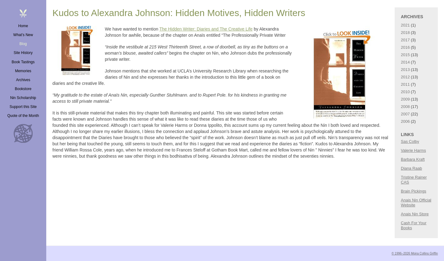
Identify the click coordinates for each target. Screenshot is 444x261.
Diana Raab (411, 168)
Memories (23, 71)
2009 (405, 99)
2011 (405, 84)
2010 (405, 91)
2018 (405, 32)
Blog (23, 44)
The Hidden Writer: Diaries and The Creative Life (206, 29)
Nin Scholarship (23, 98)
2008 (405, 106)
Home (23, 26)
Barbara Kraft (413, 159)
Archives (23, 80)
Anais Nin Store (415, 214)
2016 (405, 47)
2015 (405, 54)
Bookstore (23, 89)
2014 (405, 62)
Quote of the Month (23, 116)
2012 (405, 77)
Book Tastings (23, 62)
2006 (405, 121)
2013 (405, 69)
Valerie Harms (413, 150)
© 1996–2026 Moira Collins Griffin (415, 253)
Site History (23, 53)
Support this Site (23, 107)
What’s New (23, 35)
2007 (405, 114)
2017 (405, 40)
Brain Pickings (413, 191)
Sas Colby (410, 141)
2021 (405, 25)
